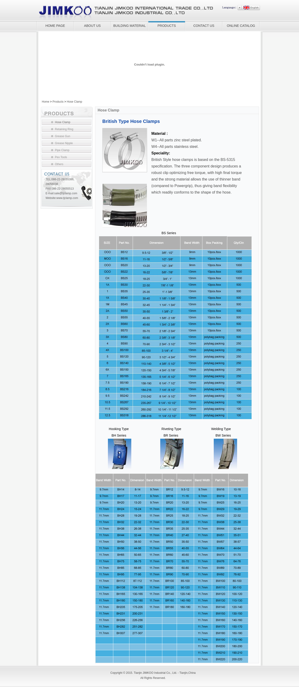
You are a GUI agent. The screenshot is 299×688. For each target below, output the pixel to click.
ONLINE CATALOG (241, 26)
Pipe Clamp (62, 150)
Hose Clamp (74, 101)
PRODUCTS (166, 26)
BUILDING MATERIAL (129, 26)
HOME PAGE (55, 26)
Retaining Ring (64, 129)
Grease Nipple (64, 143)
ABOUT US (92, 26)
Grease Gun (62, 136)
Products (58, 101)
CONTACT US (203, 26)
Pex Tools (61, 157)
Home (45, 101)
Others (59, 164)
